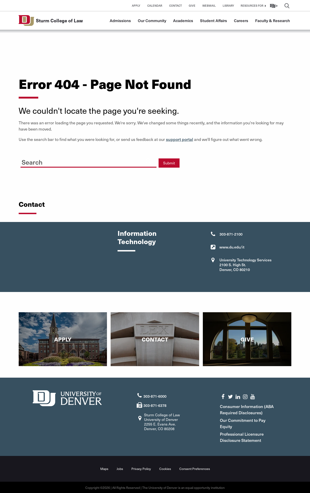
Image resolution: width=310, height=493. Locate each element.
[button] (253, 5)
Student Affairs (213, 20)
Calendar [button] (154, 5)
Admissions (120, 20)
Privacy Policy (141, 468)
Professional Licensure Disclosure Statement (244, 437)
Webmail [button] (209, 5)
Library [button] (228, 5)
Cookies (165, 468)
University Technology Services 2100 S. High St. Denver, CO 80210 (245, 264)
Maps (104, 468)
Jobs (120, 468)
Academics (183, 20)
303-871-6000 (154, 395)
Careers (241, 20)
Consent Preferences (194, 468)
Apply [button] (136, 5)
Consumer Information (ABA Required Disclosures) (248, 409)
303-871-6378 (154, 404)
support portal (179, 139)
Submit (169, 162)
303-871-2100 (230, 233)
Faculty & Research (272, 20)
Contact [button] (175, 5)
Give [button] (192, 5)
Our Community (152, 20)
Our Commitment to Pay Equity (244, 423)
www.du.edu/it (231, 246)
